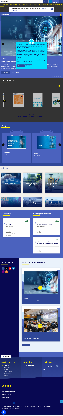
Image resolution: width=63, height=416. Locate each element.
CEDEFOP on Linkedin (13, 269)
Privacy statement (47, 407)
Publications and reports (8, 392)
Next (59, 44)
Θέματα (4, 168)
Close (52, 9)
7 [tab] (56, 77)
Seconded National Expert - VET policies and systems (17, 224)
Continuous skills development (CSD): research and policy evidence (47, 224)
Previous (3, 44)
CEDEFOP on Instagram (3, 272)
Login (54, 1)
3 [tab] (48, 77)
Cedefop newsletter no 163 (31, 302)
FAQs (2, 407)
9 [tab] (60, 77)
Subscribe (27, 363)
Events (4, 126)
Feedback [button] (61, 401)
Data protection (4, 409)
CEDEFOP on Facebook (3, 269)
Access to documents (30, 407)
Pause (61, 15)
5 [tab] (52, 77)
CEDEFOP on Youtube (10, 269)
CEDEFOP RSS (6, 272)
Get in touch (7, 363)
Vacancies (7, 214)
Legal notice (12, 409)
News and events (6, 395)
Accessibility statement (9, 407)
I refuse (28, 65)
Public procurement (42, 214)
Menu (61, 1)
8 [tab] (58, 77)
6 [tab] (54, 77)
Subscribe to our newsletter (34, 263)
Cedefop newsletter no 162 (31, 339)
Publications (6, 80)
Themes (4, 390)
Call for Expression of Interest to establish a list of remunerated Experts (47, 243)
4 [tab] (50, 77)
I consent (20, 66)
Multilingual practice (19, 407)
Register (57, 1)
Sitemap (17, 409)
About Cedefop (6, 398)
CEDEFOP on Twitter (6, 269)
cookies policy (41, 60)
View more (25, 346)
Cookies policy (39, 407)
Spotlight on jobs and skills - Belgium (31, 117)
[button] (3, 412)
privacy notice (28, 61)
